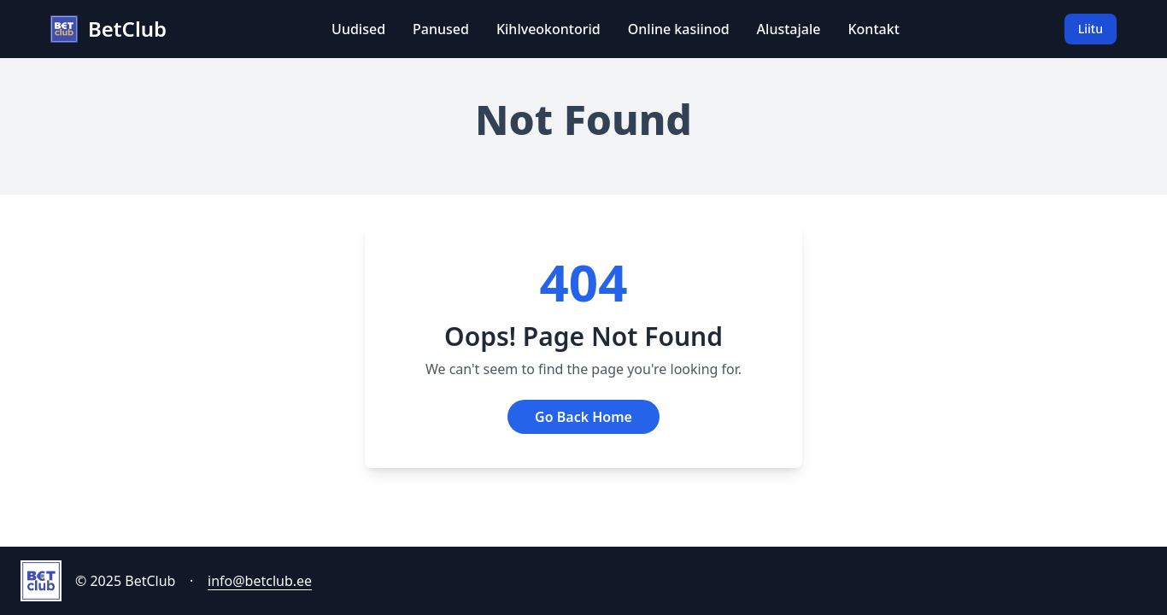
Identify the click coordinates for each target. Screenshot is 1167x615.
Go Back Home (583, 416)
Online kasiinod (679, 29)
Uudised (358, 29)
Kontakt (873, 29)
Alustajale (789, 29)
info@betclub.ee (260, 580)
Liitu (1090, 28)
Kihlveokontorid (548, 29)
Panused (441, 29)
